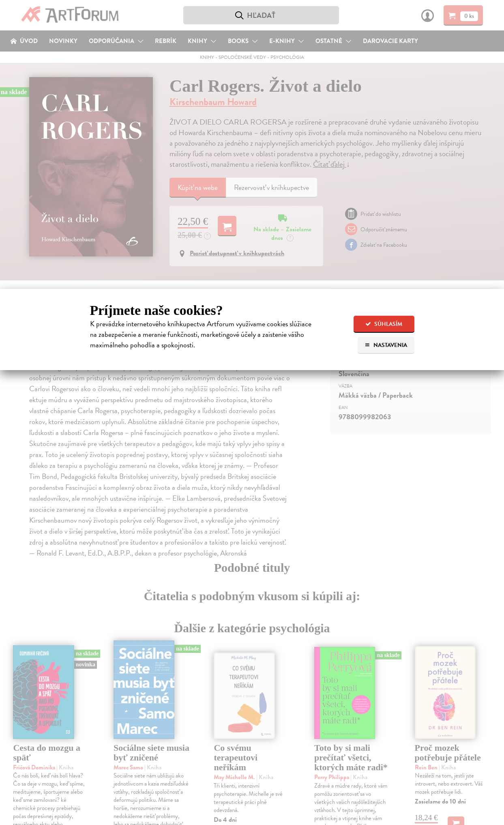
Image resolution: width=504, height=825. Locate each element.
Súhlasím (383, 324)
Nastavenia (386, 345)
